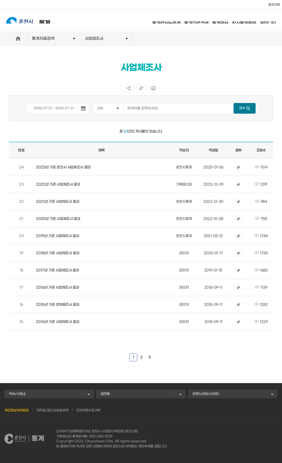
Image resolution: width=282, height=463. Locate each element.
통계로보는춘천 (170, 21)
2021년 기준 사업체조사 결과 (57, 201)
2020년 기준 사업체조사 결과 (58, 219)
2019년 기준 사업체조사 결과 (57, 236)
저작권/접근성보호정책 (53, 410)
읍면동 (105, 394)
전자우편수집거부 (88, 410)
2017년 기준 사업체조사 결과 (57, 270)
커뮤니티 (271, 21)
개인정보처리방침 (16, 410)
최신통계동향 (248, 21)
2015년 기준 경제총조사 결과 (57, 305)
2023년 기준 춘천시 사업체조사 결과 (63, 167)
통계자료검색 (200, 21)
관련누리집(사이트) (205, 394)
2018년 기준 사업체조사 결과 (57, 253)
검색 (242, 108)
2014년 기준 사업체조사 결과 (57, 322)
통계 (24, 20)
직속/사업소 (17, 394)
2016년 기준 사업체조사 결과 (57, 287)
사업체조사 (94, 38)
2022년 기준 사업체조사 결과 (58, 184)
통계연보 (224, 21)
